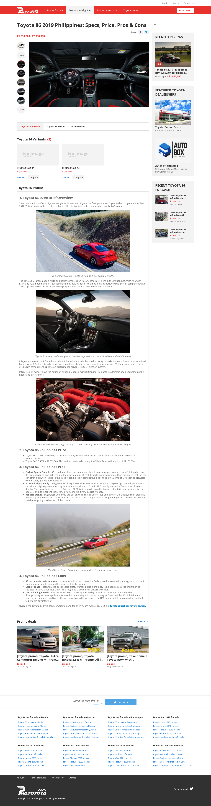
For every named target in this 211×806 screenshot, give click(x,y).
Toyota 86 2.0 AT (71, 167)
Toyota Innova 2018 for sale (166, 726)
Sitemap (72, 777)
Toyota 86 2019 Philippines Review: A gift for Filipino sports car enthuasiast (171, 71)
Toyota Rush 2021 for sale (120, 754)
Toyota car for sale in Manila (33, 717)
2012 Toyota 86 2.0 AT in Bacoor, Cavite (180, 196)
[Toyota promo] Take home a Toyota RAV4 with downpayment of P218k (127, 657)
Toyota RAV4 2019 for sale (30, 754)
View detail (21, 177)
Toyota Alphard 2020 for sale (76, 758)
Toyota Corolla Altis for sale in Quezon (80, 733)
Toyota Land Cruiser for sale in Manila (35, 737)
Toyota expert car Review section (128, 605)
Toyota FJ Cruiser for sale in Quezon (79, 729)
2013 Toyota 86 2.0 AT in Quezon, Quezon (180, 231)
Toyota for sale (55, 10)
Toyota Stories (131, 10)
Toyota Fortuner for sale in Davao (168, 758)
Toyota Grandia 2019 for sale (31, 765)
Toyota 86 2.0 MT (26, 167)
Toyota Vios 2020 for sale (74, 765)
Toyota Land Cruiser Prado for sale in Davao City (173, 765)
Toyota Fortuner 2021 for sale (121, 761)
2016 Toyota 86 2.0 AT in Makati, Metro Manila (180, 213)
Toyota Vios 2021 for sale (119, 750)
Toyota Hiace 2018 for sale (165, 722)
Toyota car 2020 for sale (76, 745)
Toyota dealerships (107, 10)
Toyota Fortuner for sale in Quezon (79, 726)
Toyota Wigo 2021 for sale (120, 758)
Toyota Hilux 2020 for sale (75, 750)
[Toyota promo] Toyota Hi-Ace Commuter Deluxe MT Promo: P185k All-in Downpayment (38, 657)
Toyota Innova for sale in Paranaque (125, 726)
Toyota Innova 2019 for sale (31, 758)
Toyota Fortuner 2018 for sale (166, 729)
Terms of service (38, 777)
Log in (165, 3)
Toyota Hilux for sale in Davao (167, 750)
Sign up (175, 3)
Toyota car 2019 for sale (31, 745)
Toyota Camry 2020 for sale (75, 754)
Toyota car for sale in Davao (168, 745)
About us (21, 777)
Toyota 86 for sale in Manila (30, 722)
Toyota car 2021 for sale (121, 745)
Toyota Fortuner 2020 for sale (76, 761)
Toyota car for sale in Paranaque (125, 717)
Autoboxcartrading (166, 165)
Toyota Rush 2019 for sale (30, 750)
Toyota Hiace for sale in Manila (32, 726)
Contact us (189, 3)
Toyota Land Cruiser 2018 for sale (168, 737)
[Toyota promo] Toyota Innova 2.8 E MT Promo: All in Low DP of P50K (82, 657)
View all (143, 621)
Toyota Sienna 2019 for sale (30, 761)
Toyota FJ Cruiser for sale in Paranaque (126, 737)
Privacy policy (57, 777)
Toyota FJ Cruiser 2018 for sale (167, 733)
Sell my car (185, 10)
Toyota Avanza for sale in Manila (33, 729)
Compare (33, 177)
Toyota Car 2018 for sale (166, 717)
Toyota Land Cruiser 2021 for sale (123, 765)
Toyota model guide (79, 10)
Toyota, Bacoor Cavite (168, 127)
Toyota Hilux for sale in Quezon (77, 722)
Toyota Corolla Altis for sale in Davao (170, 761)
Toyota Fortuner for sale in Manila (33, 733)
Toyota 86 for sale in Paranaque (122, 722)
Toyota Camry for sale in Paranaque (124, 733)
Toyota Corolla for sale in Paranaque (125, 729)
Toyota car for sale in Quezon (79, 717)
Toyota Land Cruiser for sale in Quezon (81, 737)
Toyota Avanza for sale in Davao (168, 754)
